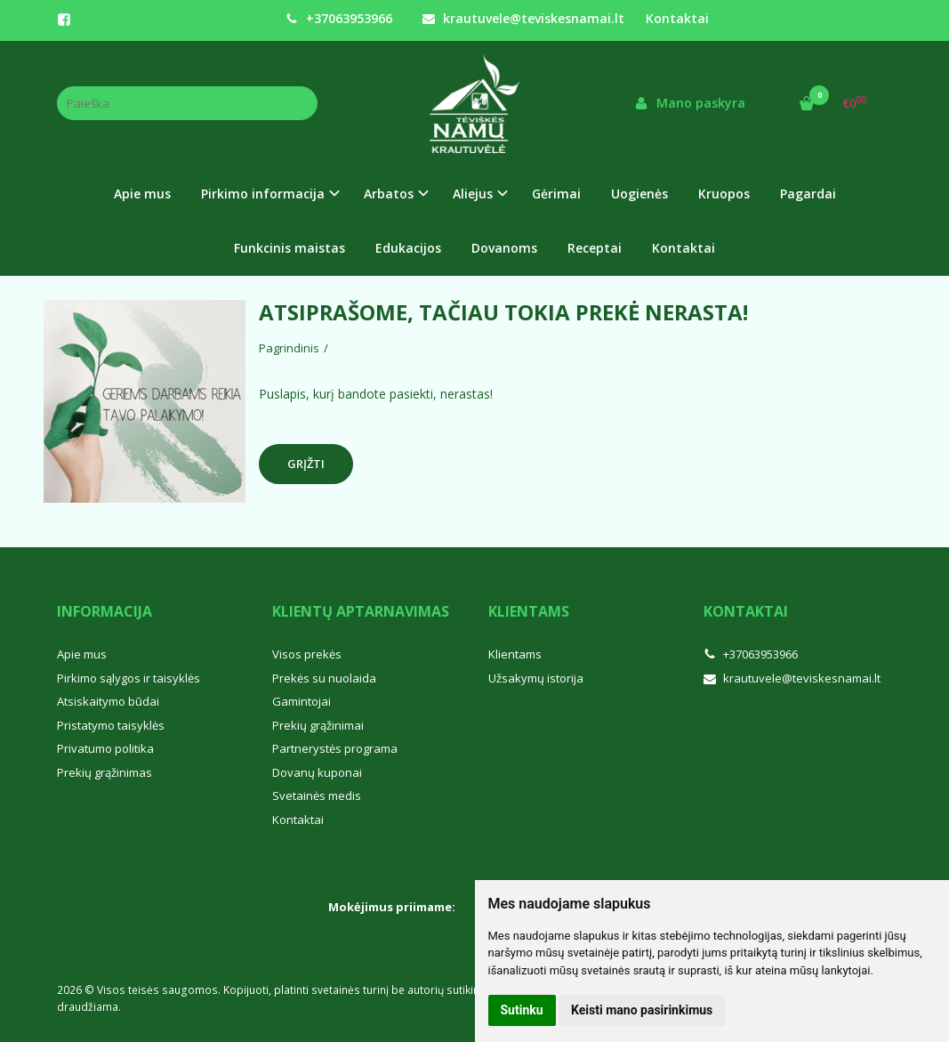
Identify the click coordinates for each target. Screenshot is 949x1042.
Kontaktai (677, 18)
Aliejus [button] (473, 193)
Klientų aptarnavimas (360, 611)
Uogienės (639, 193)
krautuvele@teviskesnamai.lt (523, 18)
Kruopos (724, 193)
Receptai (594, 247)
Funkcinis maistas (289, 247)
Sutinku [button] (522, 1010)
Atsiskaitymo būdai (108, 701)
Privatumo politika (105, 748)
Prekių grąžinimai (318, 725)
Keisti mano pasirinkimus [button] (641, 1010)
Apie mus (142, 193)
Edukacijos (408, 247)
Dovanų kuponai (317, 772)
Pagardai (808, 193)
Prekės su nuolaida (324, 678)
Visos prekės (307, 654)
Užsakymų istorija (535, 678)
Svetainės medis (316, 796)
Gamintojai (301, 701)
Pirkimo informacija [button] (263, 193)
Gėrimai (556, 193)
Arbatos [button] (389, 193)
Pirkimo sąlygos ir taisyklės (128, 678)
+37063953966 (339, 18)
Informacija (104, 611)
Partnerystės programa (335, 748)
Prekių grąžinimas (104, 772)
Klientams (528, 611)
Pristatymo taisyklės (111, 725)
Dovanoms (504, 247)
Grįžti (306, 464)
